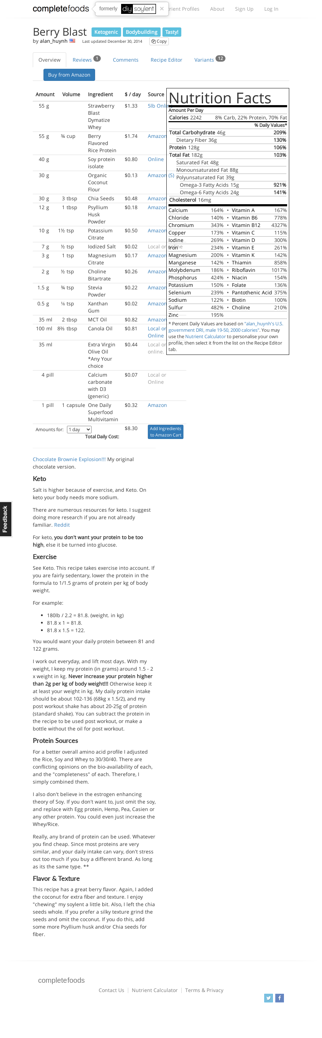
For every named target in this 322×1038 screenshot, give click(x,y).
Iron (173, 247)
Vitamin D (243, 240)
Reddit (62, 524)
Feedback (6, 519)
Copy (159, 41)
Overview (49, 59)
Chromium (181, 225)
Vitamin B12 (246, 225)
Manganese (182, 262)
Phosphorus (182, 277)
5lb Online (160, 105)
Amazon (157, 136)
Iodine (175, 240)
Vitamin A (243, 210)
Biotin (239, 299)
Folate (239, 285)
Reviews (87, 59)
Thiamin (241, 262)
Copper (177, 232)
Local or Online (157, 332)
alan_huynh (54, 40)
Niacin (239, 277)
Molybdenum (184, 270)
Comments (126, 59)
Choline (241, 307)
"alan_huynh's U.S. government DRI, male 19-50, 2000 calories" (225, 327)
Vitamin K (243, 255)
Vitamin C (243, 232)
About (217, 8)
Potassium (180, 285)
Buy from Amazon (69, 74)
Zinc (173, 314)
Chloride (178, 217)
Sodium (177, 299)
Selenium (179, 292)
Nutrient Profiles (179, 8)
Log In (271, 8)
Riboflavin (243, 270)
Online (156, 159)
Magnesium (182, 255)
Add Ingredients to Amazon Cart (165, 431)
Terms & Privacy (204, 990)
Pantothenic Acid (252, 292)
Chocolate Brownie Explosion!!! (69, 459)
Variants (209, 59)
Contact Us (111, 990)
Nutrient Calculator (205, 337)
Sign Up (244, 8)
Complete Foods (61, 10)
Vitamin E (243, 247)
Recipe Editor (166, 59)
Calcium (178, 210)
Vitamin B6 (245, 217)
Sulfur (175, 307)
